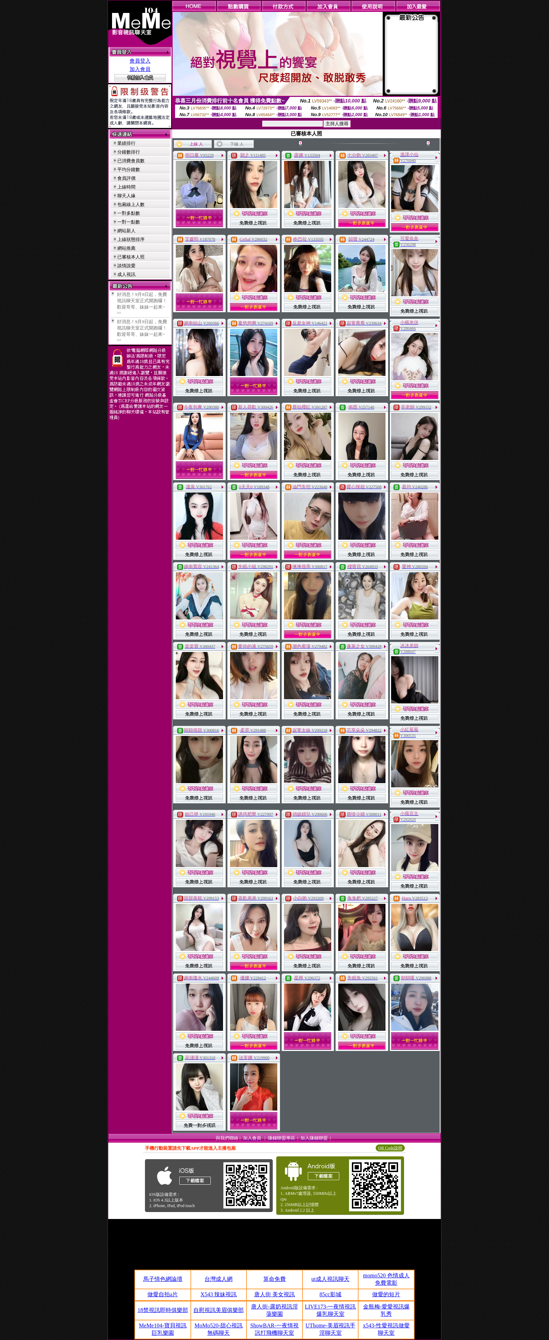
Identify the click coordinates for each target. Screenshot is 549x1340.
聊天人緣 (126, 195)
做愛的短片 (386, 1294)
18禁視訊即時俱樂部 (163, 1310)
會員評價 (126, 178)
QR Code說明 (390, 1148)
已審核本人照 (131, 257)
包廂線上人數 (131, 204)
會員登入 (140, 61)
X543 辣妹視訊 (219, 1294)
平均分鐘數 (128, 169)
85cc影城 (330, 1294)
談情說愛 (126, 265)
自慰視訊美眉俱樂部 (218, 1310)
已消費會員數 (131, 160)
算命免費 (274, 1279)
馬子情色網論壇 (162, 1279)
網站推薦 (126, 248)
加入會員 (140, 69)
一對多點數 (128, 213)
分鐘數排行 (128, 152)
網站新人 (126, 230)
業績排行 (126, 143)
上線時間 (126, 187)
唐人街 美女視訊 (274, 1294)
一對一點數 (128, 222)
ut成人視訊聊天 (330, 1279)
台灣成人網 (218, 1279)
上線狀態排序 (131, 239)
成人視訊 (126, 274)
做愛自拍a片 (162, 1294)
